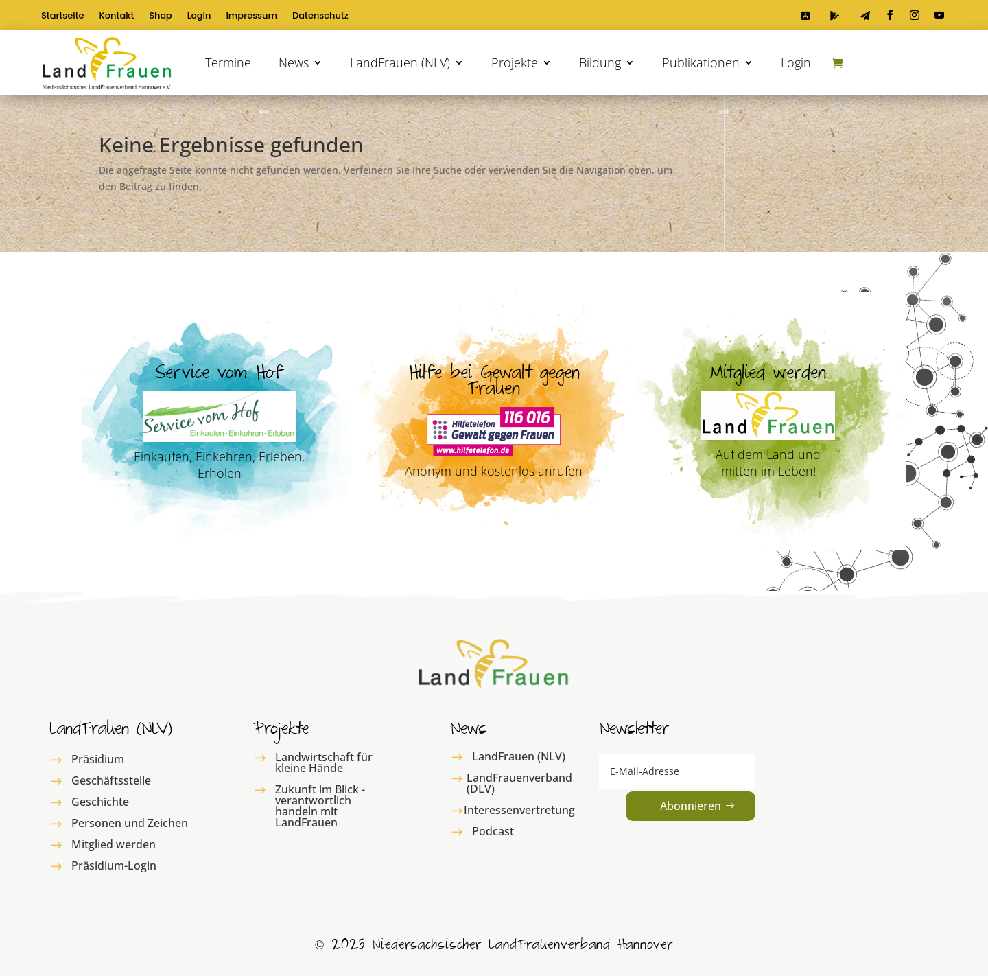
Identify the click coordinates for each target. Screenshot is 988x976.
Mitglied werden (113, 844)
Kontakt (116, 16)
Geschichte (100, 801)
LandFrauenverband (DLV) (519, 783)
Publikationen (701, 62)
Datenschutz (320, 16)
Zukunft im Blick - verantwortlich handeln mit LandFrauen (320, 806)
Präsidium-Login (113, 865)
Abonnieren (690, 805)
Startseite (62, 16)
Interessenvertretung (519, 809)
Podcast (493, 831)
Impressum (251, 16)
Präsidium (97, 759)
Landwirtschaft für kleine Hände (324, 763)
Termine (228, 62)
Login (199, 16)
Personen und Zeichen (129, 822)
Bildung (600, 62)
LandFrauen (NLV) (400, 62)
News (294, 62)
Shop (160, 16)
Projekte (514, 62)
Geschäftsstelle (111, 780)
